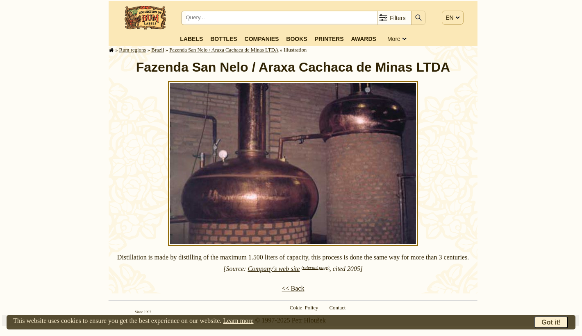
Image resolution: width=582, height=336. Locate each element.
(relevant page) (315, 267)
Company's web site (274, 268)
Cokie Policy (304, 308)
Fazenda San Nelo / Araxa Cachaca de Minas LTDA (223, 50)
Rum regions (132, 50)
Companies (262, 39)
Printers (329, 39)
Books (296, 39)
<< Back (293, 288)
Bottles (223, 39)
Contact (338, 308)
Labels (191, 39)
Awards (363, 39)
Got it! (551, 322)
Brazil (157, 50)
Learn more (238, 320)
